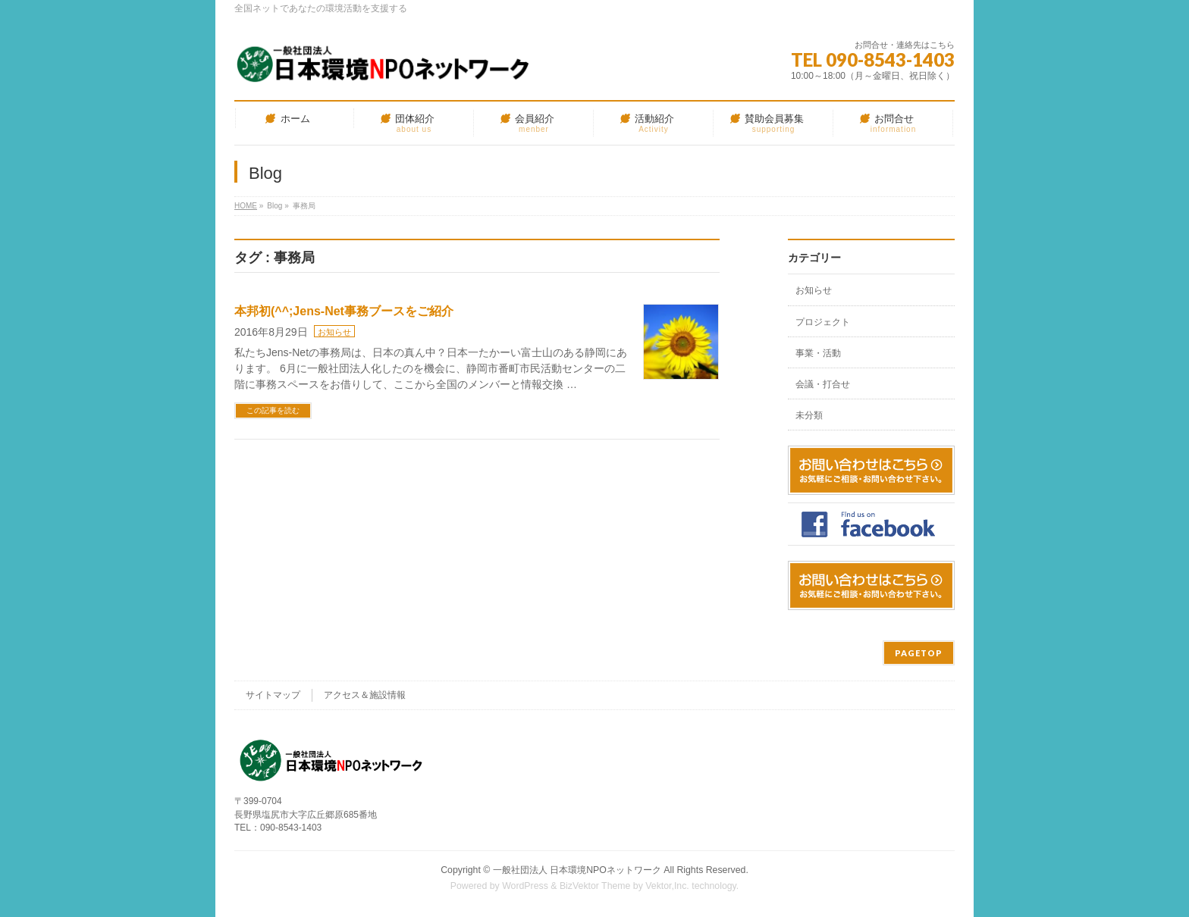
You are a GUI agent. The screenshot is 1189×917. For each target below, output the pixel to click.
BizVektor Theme (595, 886)
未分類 (809, 415)
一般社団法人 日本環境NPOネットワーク (577, 870)
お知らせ (334, 331)
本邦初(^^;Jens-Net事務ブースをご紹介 (343, 311)
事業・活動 (818, 353)
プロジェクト (822, 322)
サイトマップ (273, 695)
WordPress (525, 886)
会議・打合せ (822, 384)
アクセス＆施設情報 (365, 695)
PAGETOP (919, 653)
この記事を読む (273, 410)
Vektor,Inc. (667, 886)
